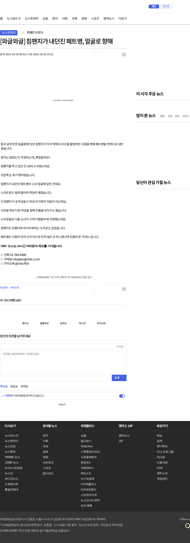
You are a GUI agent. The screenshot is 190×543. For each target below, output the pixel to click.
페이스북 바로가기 (179, 19)
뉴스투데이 (31, 18)
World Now (87, 446)
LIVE (160, 467)
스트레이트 (11, 484)
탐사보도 (48, 473)
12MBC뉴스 (12, 462)
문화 (45, 457)
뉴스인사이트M (90, 500)
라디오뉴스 (11, 478)
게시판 (161, 457)
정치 (55, 18)
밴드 (176, 526)
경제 (84, 18)
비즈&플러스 (88, 484)
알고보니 (86, 440)
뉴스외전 (10, 446)
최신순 (3, 386)
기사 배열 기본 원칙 (65, 524)
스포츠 (95, 18)
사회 (64, 18)
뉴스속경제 (87, 478)
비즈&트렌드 (88, 489)
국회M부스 (87, 467)
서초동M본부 (89, 457)
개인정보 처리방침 (111, 524)
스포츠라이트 (89, 494)
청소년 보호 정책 (89, 524)
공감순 (14, 386)
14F (121, 440)
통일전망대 (11, 489)
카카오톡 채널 (188, 526)
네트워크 (48, 462)
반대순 (24, 386)
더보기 (123, 18)
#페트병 (14, 287)
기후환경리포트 (90, 451)
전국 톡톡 (86, 505)
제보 (154, 6)
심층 (45, 18)
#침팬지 (4, 287)
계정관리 (162, 478)
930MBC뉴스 (12, 457)
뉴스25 (9, 473)
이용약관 (162, 462)
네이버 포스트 (182, 526)
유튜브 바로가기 (172, 19)
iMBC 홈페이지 (186, 6)
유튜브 (157, 526)
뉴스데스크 (14, 18)
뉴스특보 (10, 451)
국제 (74, 18)
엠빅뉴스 (108, 18)
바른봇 (7, 395)
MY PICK (180, 6)
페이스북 (163, 526)
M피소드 (86, 473)
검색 (175, 6)
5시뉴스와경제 (13, 467)
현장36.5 (86, 462)
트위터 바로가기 (187, 19)
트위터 (169, 526)
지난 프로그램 (165, 451)
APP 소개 (162, 473)
